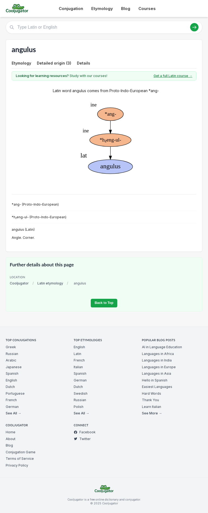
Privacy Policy (17, 465)
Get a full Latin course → (173, 76)
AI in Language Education (162, 347)
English (11, 380)
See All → (13, 413)
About (10, 439)
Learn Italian (151, 407)
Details (83, 63)
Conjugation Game (20, 452)
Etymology (102, 8)
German (12, 407)
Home (10, 432)
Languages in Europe (159, 367)
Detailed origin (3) (54, 63)
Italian (78, 367)
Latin (77, 354)
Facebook (85, 432)
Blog (125, 8)
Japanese (14, 367)
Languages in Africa (158, 354)
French (11, 400)
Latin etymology (50, 283)
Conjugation (71, 8)
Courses (147, 8)
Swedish (80, 393)
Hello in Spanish (154, 380)
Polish (78, 407)
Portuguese (15, 393)
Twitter (82, 439)
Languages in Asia (156, 373)
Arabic (11, 360)
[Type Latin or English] (104, 27)
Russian (12, 354)
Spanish (12, 373)
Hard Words (151, 393)
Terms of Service (20, 459)
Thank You (150, 400)
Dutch (10, 387)
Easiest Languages (157, 387)
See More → (152, 413)
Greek (11, 347)
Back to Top (104, 303)
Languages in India (157, 360)
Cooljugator (19, 283)
